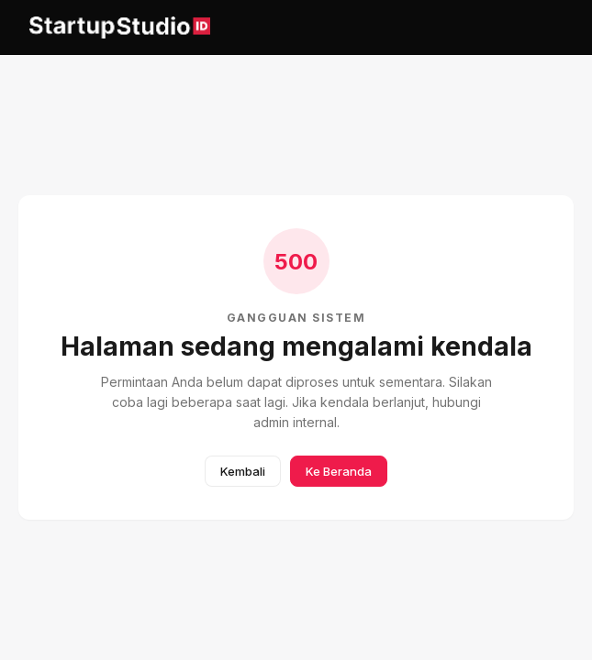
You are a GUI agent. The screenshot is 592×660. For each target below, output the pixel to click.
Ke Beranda (339, 471)
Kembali (242, 471)
